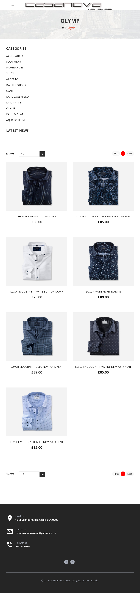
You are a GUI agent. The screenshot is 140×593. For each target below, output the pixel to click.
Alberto (12, 79)
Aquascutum (15, 120)
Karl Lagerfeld (17, 96)
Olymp (11, 108)
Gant (10, 90)
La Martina (14, 102)
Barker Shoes (16, 85)
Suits (10, 73)
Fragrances (14, 67)
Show (10, 154)
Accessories (15, 55)
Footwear (13, 61)
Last (129, 153)
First (116, 153)
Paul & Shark (15, 114)
